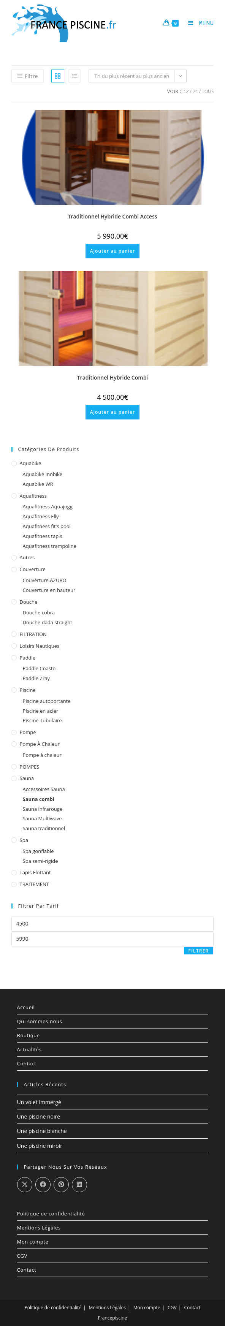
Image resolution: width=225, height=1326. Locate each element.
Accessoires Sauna (44, 789)
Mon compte (33, 1241)
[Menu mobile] (198, 23)
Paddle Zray (36, 678)
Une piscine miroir (39, 1145)
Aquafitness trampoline (50, 546)
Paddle (28, 657)
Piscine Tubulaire (42, 720)
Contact (26, 1063)
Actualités (29, 1049)
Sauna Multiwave (42, 818)
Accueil (26, 1007)
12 (186, 91)
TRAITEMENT (34, 884)
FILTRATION (33, 634)
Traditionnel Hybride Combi (112, 377)
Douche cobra (39, 612)
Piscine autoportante (47, 701)
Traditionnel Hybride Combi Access (112, 216)
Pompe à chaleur (40, 744)
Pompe (28, 732)
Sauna (27, 778)
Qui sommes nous (39, 1021)
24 (195, 91)
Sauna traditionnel (44, 828)
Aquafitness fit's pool (47, 526)
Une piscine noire (38, 1116)
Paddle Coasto (39, 668)
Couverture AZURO (45, 580)
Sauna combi (38, 799)
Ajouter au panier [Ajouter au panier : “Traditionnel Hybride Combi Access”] (112, 251)
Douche (29, 601)
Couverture (33, 569)
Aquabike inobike (43, 474)
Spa (24, 840)
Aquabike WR (38, 484)
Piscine (28, 690)
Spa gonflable (38, 851)
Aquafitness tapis (42, 536)
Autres (27, 557)
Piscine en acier (40, 710)
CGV (22, 1255)
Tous (208, 91)
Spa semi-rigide (40, 861)
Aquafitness (33, 495)
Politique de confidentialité (51, 1213)
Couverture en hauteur (49, 590)
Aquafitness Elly (41, 516)
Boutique (28, 1035)
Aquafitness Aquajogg (48, 506)
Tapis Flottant (35, 872)
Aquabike (30, 463)
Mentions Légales (39, 1227)
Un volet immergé (39, 1102)
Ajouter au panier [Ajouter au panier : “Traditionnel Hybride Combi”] (112, 412)
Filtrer (199, 951)
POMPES (30, 766)
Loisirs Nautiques (40, 645)
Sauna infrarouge (43, 808)
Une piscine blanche (42, 1131)
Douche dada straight (47, 622)
